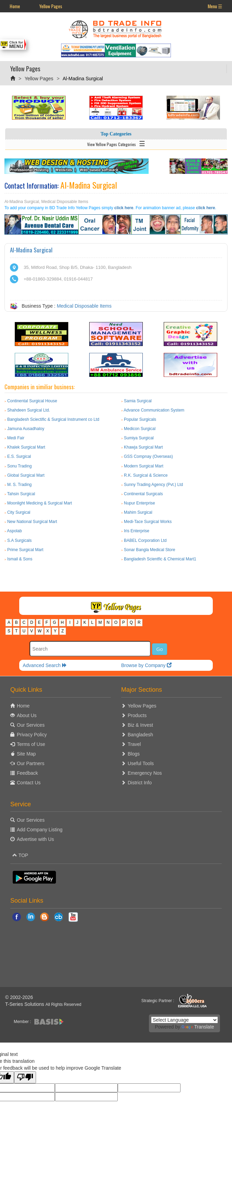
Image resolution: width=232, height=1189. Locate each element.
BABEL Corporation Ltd (145, 540)
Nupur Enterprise (139, 503)
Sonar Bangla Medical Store (149, 549)
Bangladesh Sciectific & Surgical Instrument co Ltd (53, 419)
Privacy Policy (32, 734)
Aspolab (14, 530)
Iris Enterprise (136, 530)
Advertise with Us (35, 839)
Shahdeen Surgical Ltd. (28, 410)
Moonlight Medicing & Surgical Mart (39, 503)
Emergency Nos (145, 773)
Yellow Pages (50, 6)
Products (137, 715)
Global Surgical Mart (26, 475)
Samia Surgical (138, 401)
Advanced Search (45, 665)
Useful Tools (141, 763)
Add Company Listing (39, 829)
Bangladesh (140, 734)
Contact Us (28, 782)
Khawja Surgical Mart (143, 447)
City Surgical (18, 512)
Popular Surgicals (140, 419)
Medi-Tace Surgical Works (148, 521)
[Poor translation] (25, 1077)
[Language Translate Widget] (184, 1019)
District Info (140, 782)
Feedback (27, 773)
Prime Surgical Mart (25, 549)
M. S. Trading (19, 484)
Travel (134, 744)
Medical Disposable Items (84, 306)
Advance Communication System (154, 410)
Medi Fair (15, 438)
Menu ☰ (215, 6)
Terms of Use (31, 744)
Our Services (31, 725)
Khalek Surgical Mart (26, 447)
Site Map (26, 754)
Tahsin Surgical (21, 493)
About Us (27, 715)
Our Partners (30, 763)
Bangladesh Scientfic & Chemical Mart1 (160, 559)
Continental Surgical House (32, 401)
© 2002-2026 (19, 997)
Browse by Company (146, 665)
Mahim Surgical (138, 512)
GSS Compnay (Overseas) (148, 456)
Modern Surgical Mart (143, 466)
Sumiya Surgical (139, 438)
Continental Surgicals (143, 493)
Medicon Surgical (139, 428)
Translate (198, 1027)
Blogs (134, 754)
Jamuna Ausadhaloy (25, 428)
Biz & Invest (140, 725)
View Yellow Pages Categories (116, 143)
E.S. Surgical (19, 456)
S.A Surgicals (19, 540)
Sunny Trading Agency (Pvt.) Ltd (153, 484)
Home (15, 6)
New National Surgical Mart (32, 521)
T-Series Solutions (25, 1004)
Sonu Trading (19, 466)
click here (123, 207)
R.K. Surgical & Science (145, 475)
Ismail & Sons (19, 559)
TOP (20, 855)
